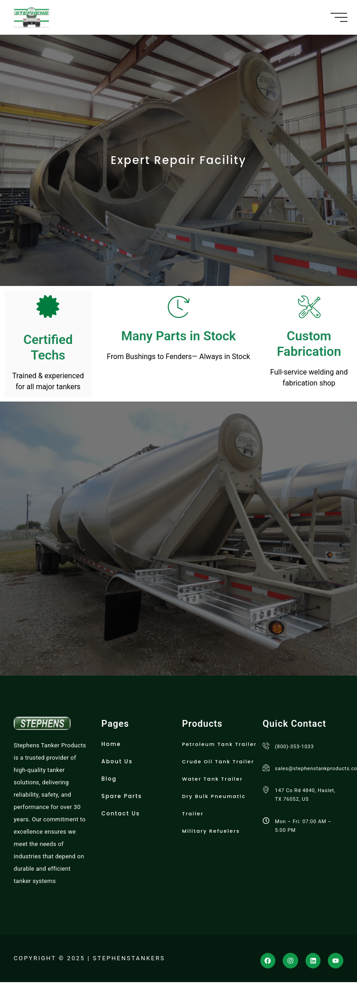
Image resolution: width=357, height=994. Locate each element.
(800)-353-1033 (294, 747)
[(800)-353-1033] (266, 745)
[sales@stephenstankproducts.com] (266, 767)
